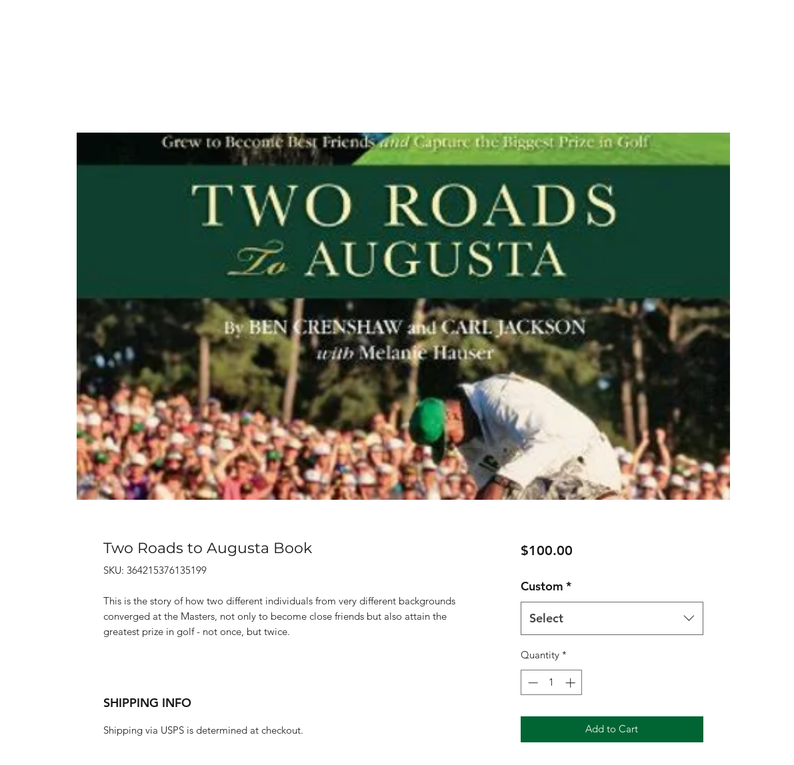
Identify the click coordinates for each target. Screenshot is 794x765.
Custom (546, 586)
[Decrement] (532, 682)
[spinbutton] (552, 682)
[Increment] (572, 682)
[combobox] (612, 618)
